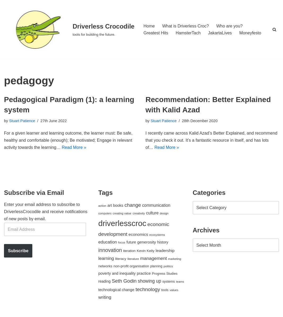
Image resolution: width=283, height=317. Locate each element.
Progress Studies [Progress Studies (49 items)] (164, 273)
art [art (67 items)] (109, 205)
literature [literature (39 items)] (133, 258)
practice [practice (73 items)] (144, 273)
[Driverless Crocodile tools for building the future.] (69, 29)
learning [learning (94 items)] (106, 258)
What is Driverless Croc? (185, 26)
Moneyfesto (250, 33)
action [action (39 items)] (102, 205)
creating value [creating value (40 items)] (122, 213)
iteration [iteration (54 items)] (129, 251)
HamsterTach (188, 33)
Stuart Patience (22, 121)
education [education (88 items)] (107, 242)
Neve (9, 310)
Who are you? (229, 26)
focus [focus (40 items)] (121, 242)
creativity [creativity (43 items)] (138, 213)
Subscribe (18, 251)
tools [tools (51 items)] (164, 290)
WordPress (51, 310)
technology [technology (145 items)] (147, 289)
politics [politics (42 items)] (168, 266)
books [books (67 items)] (118, 205)
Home (149, 26)
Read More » (74, 147)
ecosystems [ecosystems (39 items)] (157, 234)
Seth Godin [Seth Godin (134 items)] (124, 281)
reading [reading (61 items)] (104, 281)
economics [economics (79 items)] (138, 234)
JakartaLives (220, 33)
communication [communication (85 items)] (156, 205)
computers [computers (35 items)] (105, 213)
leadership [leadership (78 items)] (165, 250)
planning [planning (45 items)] (156, 266)
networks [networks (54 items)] (105, 266)
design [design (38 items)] (164, 213)
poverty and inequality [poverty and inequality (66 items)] (117, 273)
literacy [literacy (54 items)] (120, 259)
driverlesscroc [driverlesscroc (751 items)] (122, 223)
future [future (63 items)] (131, 242)
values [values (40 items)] (174, 290)
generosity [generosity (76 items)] (146, 242)
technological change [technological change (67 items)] (116, 290)
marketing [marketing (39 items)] (174, 258)
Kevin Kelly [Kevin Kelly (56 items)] (145, 251)
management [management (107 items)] (153, 258)
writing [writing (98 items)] (104, 297)
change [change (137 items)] (133, 205)
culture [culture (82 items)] (152, 213)
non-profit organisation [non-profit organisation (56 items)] (131, 266)
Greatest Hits (155, 33)
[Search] (274, 29)
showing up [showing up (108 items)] (149, 281)
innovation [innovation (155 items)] (110, 250)
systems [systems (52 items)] (168, 281)
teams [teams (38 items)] (180, 281)
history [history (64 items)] (162, 242)
